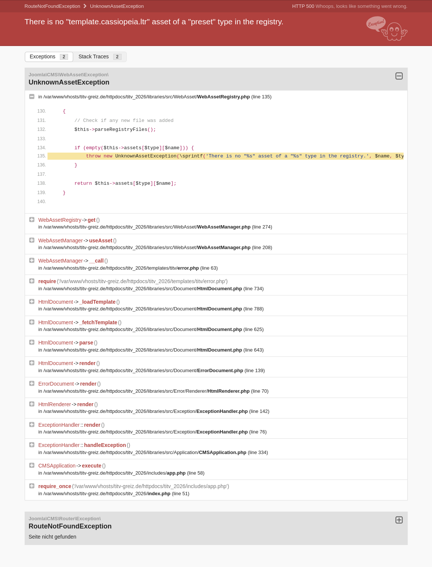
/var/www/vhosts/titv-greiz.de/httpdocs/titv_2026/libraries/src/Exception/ (146, 411)
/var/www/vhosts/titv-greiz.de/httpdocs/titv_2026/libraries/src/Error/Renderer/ (147, 391)
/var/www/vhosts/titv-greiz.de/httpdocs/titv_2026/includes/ (115, 473)
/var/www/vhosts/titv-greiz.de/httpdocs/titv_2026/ (107, 493)
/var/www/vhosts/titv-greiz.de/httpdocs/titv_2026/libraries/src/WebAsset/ (147, 96)
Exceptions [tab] (49, 56)
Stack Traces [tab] (100, 56)
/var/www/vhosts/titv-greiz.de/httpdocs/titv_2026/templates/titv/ (121, 268)
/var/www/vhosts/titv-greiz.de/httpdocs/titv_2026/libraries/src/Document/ (143, 288)
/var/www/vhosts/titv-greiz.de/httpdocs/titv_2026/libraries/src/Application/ (145, 452)
